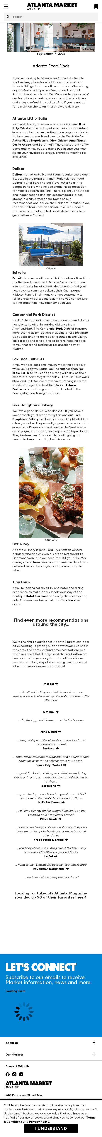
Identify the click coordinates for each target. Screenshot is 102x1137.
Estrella (17, 278)
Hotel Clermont (37, 596)
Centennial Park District (57, 328)
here (36, 562)
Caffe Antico (21, 144)
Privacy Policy (39, 1121)
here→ (81, 897)
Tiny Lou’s (68, 600)
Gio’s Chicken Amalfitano (68, 140)
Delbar (17, 174)
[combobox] (51, 17)
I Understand (51, 1128)
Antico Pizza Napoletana (30, 140)
